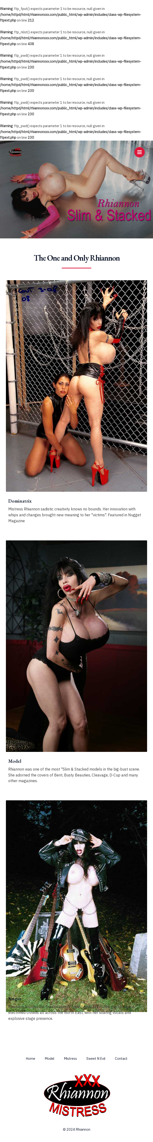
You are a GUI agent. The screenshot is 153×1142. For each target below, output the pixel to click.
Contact (121, 1058)
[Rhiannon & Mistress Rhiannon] (15, 152)
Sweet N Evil (95, 1058)
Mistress (70, 1058)
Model (49, 1058)
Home (30, 1058)
